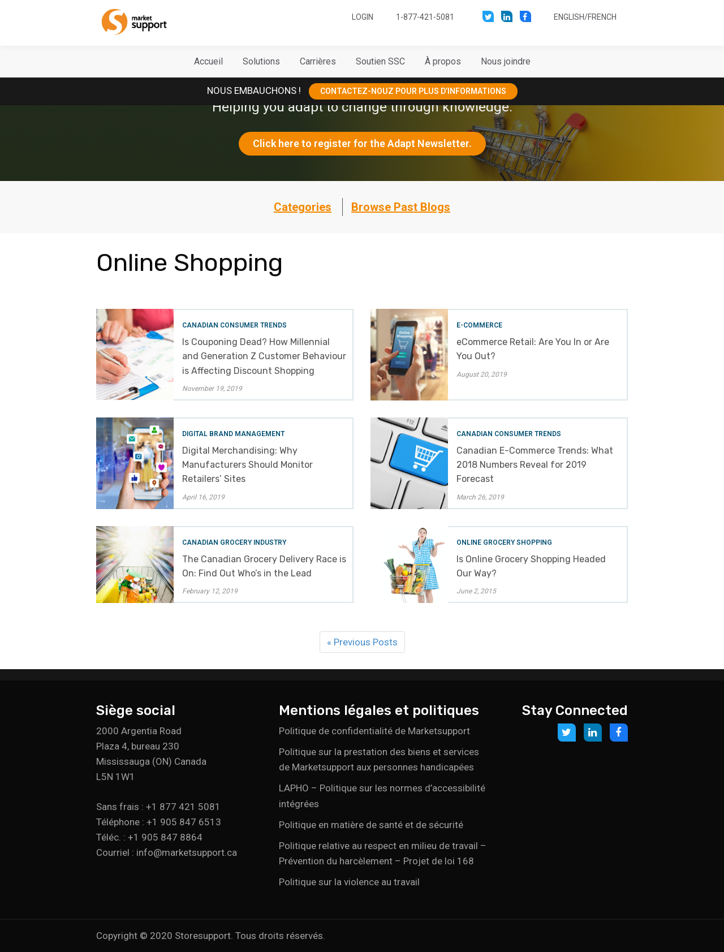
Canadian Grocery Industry (234, 542)
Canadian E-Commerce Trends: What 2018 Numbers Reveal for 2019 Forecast (534, 464)
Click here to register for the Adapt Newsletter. (362, 143)
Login (362, 16)
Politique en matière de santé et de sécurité (371, 824)
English (569, 16)
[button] (261, 61)
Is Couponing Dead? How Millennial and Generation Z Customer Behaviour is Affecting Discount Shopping (264, 356)
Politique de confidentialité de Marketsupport (374, 730)
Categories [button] (302, 207)
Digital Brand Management (233, 434)
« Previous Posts (362, 642)
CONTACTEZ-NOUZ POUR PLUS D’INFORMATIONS (413, 91)
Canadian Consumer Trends (234, 325)
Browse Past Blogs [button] (400, 207)
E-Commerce (479, 325)
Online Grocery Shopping (504, 542)
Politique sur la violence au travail (349, 882)
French (602, 16)
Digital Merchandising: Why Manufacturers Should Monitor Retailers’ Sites (247, 464)
